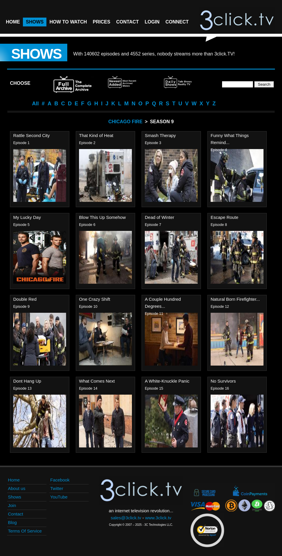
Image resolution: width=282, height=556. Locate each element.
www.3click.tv (158, 517)
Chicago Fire (125, 121)
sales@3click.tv (126, 517)
